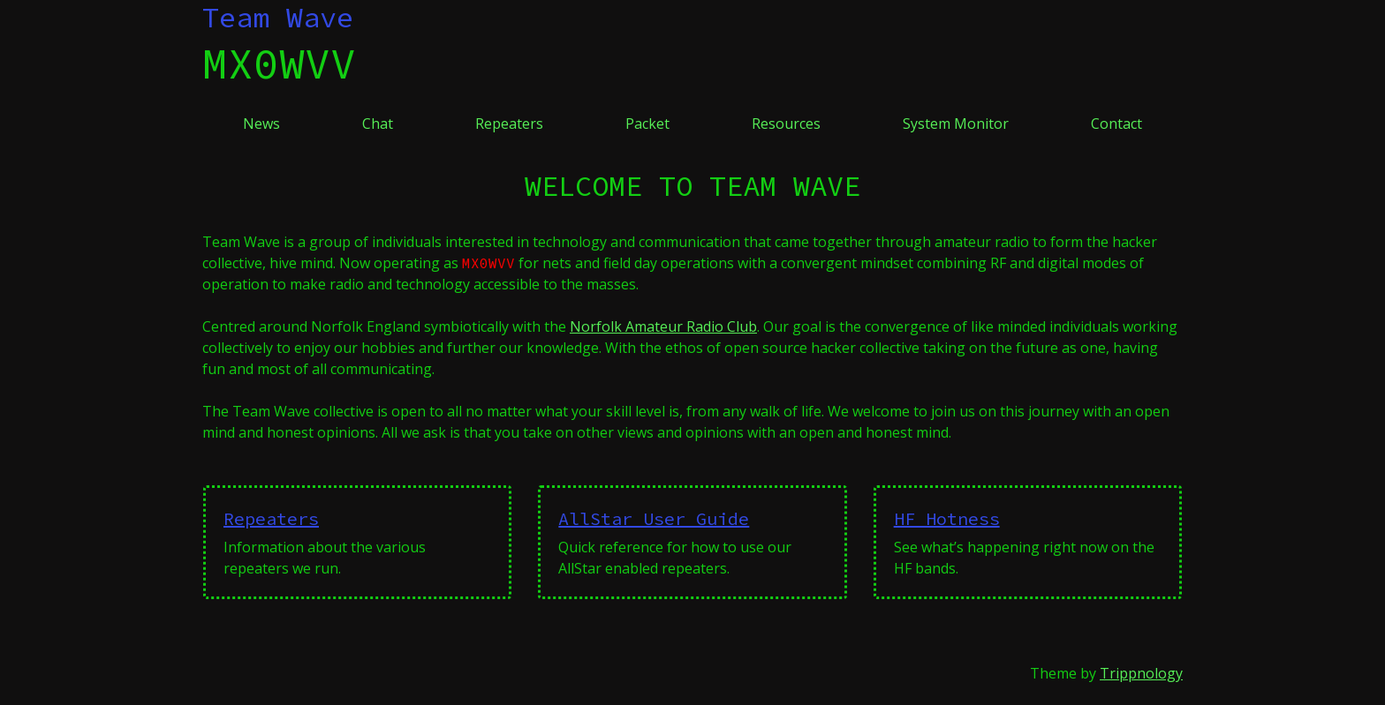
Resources (786, 123)
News (261, 123)
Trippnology (1141, 673)
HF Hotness (947, 518)
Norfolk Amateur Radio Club (663, 326)
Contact (1116, 123)
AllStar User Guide (653, 518)
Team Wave (277, 17)
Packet (647, 123)
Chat (377, 123)
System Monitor (956, 123)
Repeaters (509, 123)
